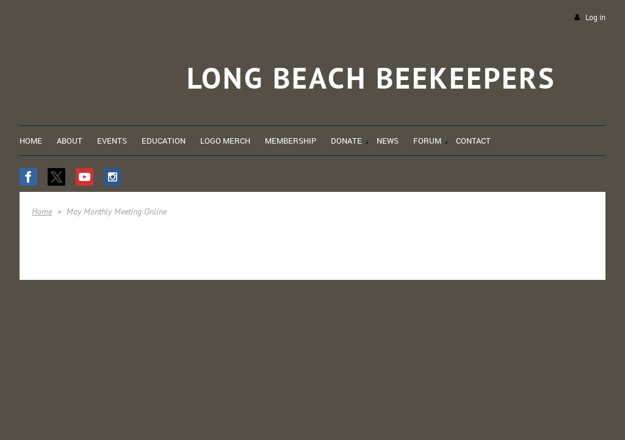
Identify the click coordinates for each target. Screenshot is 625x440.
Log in (595, 17)
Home (42, 211)
